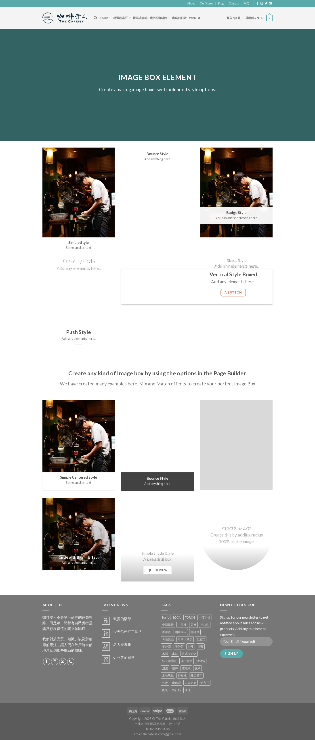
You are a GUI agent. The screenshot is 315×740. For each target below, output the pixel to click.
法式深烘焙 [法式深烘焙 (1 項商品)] (189, 653)
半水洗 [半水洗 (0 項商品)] (204, 624)
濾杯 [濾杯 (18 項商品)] (175, 668)
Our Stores (206, 3)
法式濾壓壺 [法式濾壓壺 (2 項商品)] (169, 661)
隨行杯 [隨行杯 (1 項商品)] (176, 690)
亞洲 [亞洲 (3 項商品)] (193, 624)
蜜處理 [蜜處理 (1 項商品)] (176, 683)
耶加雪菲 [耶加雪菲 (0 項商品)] (196, 675)
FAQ (246, 3)
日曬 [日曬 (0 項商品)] (200, 646)
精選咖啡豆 (122, 18)
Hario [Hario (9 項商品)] (165, 617)
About (191, 3)
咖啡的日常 (179, 18)
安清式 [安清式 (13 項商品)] (200, 639)
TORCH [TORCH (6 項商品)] (190, 617)
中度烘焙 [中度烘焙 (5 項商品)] (204, 617)
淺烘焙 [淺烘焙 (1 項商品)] (200, 661)
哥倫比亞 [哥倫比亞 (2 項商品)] (168, 639)
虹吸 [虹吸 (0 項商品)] (165, 683)
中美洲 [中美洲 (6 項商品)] (182, 624)
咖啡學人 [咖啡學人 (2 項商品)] (181, 632)
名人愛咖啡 (122, 644)
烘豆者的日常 (124, 657)
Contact (234, 3)
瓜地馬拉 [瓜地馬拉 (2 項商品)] (168, 675)
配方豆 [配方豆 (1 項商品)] (204, 683)
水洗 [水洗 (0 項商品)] (175, 653)
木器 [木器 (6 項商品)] (165, 653)
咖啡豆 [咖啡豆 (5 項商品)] (195, 632)
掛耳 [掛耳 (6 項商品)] (190, 646)
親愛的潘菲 (122, 619)
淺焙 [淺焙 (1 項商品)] (165, 668)
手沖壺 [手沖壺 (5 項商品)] (166, 646)
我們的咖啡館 (160, 18)
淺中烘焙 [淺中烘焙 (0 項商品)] (186, 661)
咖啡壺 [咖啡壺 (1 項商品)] (166, 632)
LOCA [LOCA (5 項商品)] (177, 617)
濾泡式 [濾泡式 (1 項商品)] (186, 668)
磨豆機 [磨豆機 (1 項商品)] (182, 675)
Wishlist (194, 18)
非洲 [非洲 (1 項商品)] (188, 690)
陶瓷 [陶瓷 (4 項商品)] (165, 690)
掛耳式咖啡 (140, 18)
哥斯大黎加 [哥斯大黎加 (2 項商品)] (185, 639)
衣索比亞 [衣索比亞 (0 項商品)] (190, 683)
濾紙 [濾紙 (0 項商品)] (197, 668)
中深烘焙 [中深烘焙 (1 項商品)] (168, 624)
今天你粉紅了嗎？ (127, 631)
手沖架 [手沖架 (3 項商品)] (179, 646)
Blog (221, 3)
